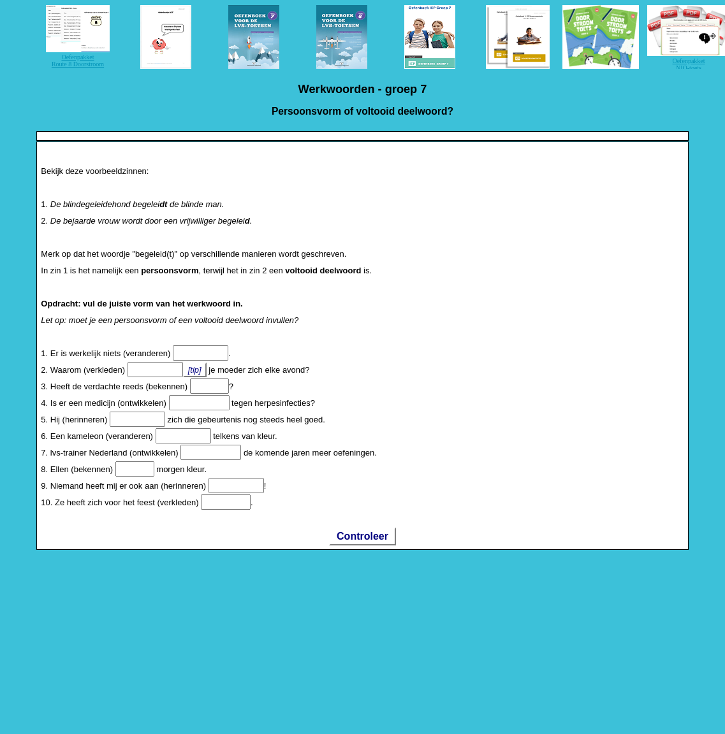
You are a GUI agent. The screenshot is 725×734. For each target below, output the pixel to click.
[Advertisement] (248, 639)
